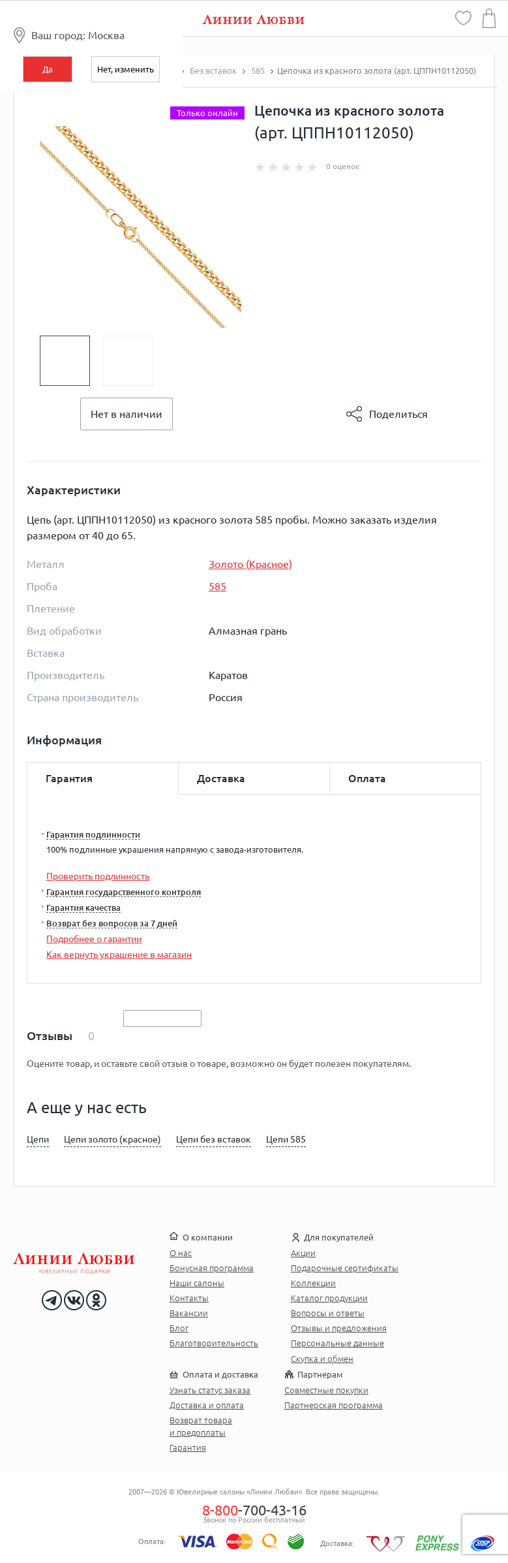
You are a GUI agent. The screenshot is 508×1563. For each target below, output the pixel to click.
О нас (181, 1252)
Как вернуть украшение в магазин (119, 954)
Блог (179, 1328)
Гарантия (188, 1447)
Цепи (38, 1139)
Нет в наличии (126, 414)
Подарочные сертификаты (344, 1267)
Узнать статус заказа (210, 1390)
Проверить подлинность (97, 876)
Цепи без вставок (213, 1139)
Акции (303, 1252)
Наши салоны (197, 1282)
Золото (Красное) (250, 564)
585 (217, 586)
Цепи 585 (286, 1139)
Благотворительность (214, 1343)
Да (47, 69)
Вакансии (189, 1313)
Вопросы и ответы (328, 1313)
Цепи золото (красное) (112, 1139)
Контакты (189, 1297)
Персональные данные (337, 1343)
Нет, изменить (125, 69)
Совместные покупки (326, 1390)
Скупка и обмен (322, 1358)
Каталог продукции (329, 1297)
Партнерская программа (333, 1405)
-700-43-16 (254, 1510)
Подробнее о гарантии (94, 939)
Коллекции (313, 1282)
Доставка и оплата (207, 1405)
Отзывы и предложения (339, 1328)
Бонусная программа (212, 1267)
